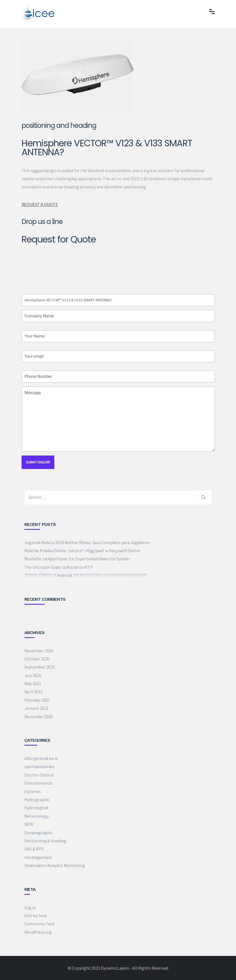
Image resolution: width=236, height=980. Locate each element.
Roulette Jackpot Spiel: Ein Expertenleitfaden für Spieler (77, 558)
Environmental (38, 783)
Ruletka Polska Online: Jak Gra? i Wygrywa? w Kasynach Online (82, 550)
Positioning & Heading (45, 840)
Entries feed (35, 915)
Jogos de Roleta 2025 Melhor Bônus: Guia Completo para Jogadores (87, 542)
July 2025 (32, 675)
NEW (28, 824)
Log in (30, 907)
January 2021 (36, 708)
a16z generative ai (41, 758)
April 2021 (33, 691)
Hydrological (36, 807)
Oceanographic (38, 832)
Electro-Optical (39, 775)
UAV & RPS (34, 849)
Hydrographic (37, 799)
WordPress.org (38, 932)
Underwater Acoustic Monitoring (54, 865)
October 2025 (37, 659)
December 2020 (38, 716)
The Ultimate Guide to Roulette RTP (58, 567)
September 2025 (39, 667)
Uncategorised (38, 857)
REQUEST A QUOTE (40, 204)
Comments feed (39, 923)
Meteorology (36, 816)
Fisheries (32, 791)
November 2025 (38, 650)
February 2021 (37, 700)
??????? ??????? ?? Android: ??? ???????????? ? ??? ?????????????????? (85, 575)
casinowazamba (39, 766)
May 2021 (32, 683)
